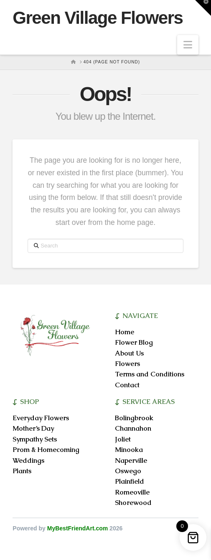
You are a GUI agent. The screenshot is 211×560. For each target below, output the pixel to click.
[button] (187, 45)
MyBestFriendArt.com (77, 528)
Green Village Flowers (98, 18)
